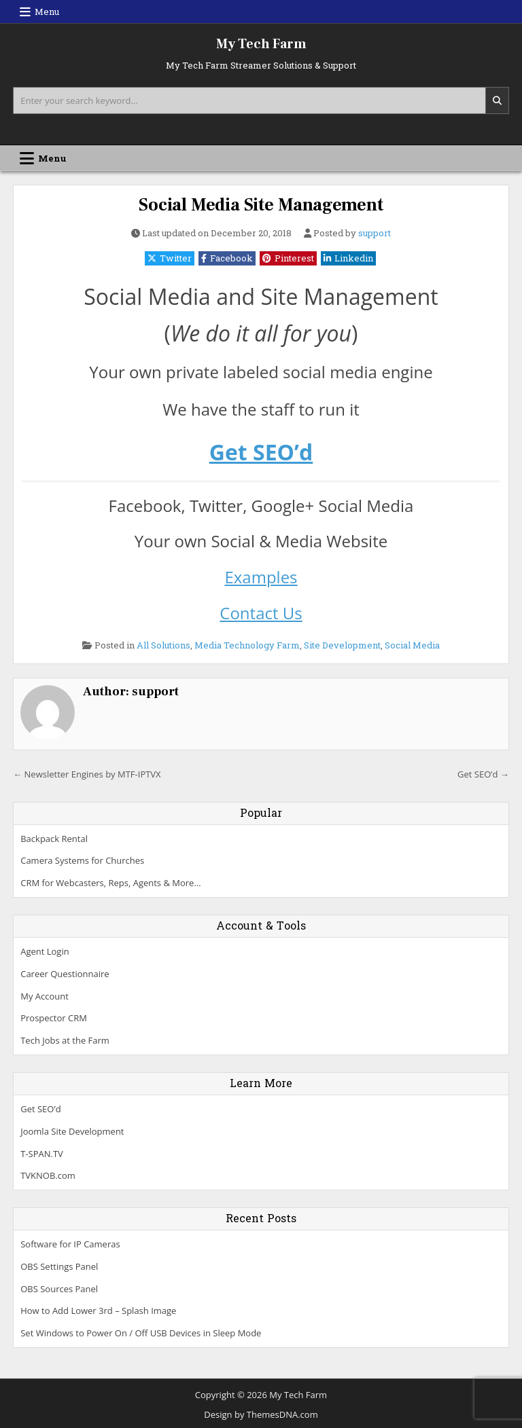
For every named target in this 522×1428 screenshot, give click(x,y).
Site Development (342, 645)
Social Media (412, 645)
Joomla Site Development (72, 1131)
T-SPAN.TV (41, 1154)
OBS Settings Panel (59, 1266)
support (374, 233)
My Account (44, 996)
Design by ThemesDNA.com (260, 1414)
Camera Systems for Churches (82, 860)
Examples (260, 577)
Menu (47, 11)
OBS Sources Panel (59, 1289)
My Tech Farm (261, 44)
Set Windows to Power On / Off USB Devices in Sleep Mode (140, 1333)
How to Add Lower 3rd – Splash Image (98, 1310)
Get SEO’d (261, 451)
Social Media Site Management (261, 205)
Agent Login (44, 951)
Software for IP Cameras (70, 1244)
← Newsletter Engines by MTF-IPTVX (86, 774)
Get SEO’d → (483, 774)
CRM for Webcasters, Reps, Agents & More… (110, 883)
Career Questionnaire (64, 974)
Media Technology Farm (247, 645)
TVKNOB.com (47, 1175)
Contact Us (261, 613)
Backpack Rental (54, 838)
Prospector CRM (53, 1018)
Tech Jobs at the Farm (64, 1040)
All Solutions (163, 645)
